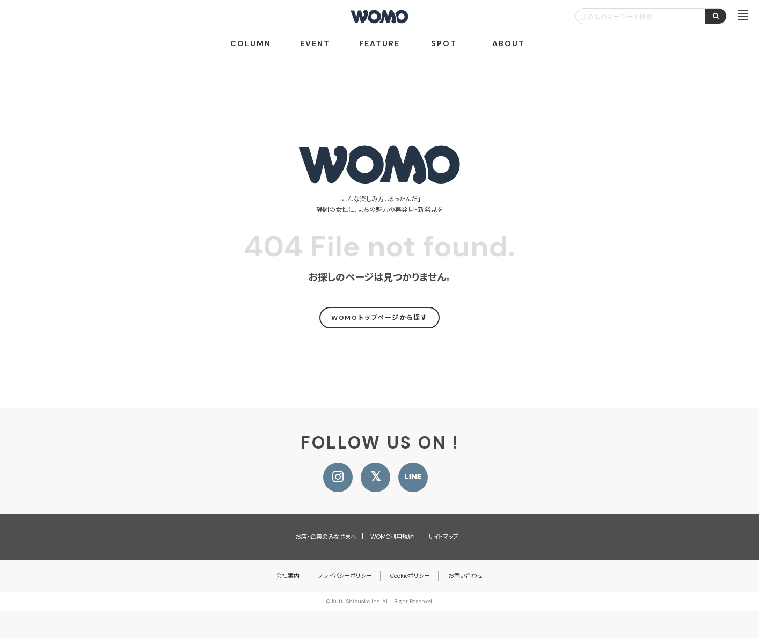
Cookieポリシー (410, 576)
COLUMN (250, 43)
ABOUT (508, 43)
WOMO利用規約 (392, 536)
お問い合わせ (465, 576)
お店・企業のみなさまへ (325, 536)
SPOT (444, 43)
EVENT (315, 43)
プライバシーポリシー (345, 576)
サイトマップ (443, 536)
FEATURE (379, 43)
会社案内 (288, 576)
